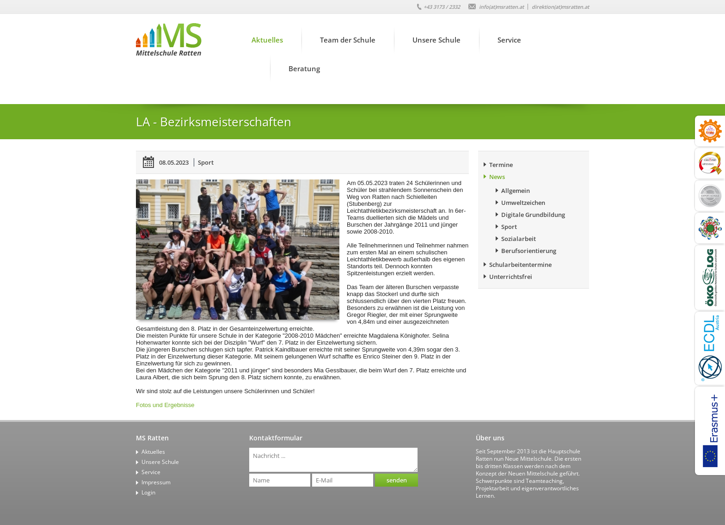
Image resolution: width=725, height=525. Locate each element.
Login (148, 492)
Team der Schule (347, 39)
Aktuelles (267, 39)
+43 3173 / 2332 (442, 7)
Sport (206, 162)
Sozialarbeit (518, 239)
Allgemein (515, 190)
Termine (501, 165)
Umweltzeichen (523, 202)
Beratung (304, 68)
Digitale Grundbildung (533, 214)
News (497, 177)
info (501, 7)
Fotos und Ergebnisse (165, 404)
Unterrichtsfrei (510, 276)
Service (509, 39)
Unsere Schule (436, 39)
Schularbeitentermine (520, 264)
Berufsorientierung (528, 251)
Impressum (156, 482)
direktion (560, 7)
